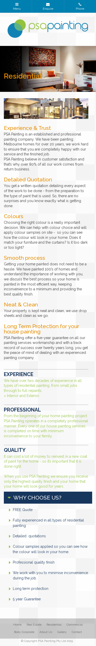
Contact (77, 632)
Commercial (75, 624)
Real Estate (34, 624)
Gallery (62, 632)
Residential (54, 624)
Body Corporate (24, 632)
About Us (45, 632)
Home (17, 624)
